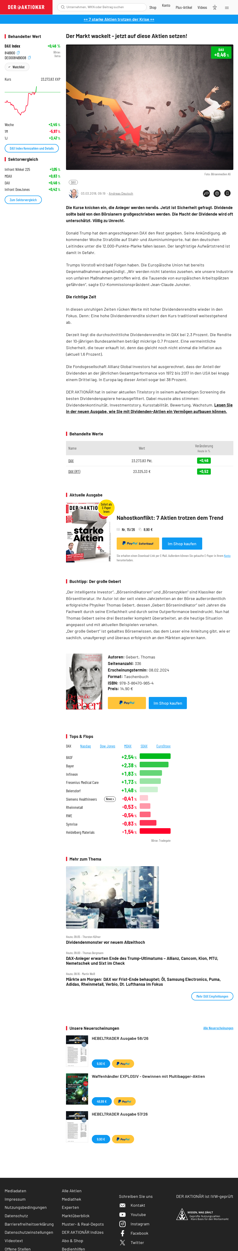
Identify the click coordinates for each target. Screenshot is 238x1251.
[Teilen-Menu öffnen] (206, 193)
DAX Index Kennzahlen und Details (32, 148)
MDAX (128, 745)
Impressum (15, 1199)
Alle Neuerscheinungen (218, 1028)
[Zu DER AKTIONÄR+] (184, 7)
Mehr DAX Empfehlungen (212, 996)
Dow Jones (107, 745)
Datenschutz (16, 1215)
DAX (73, 182)
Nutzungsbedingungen (26, 1207)
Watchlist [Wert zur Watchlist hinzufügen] (18, 67)
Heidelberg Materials (80, 832)
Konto (227, 556)
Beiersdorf (73, 790)
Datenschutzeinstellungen (29, 1232)
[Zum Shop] (153, 7)
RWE (69, 815)
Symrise (71, 824)
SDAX (144, 745)
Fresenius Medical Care (82, 782)
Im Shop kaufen (182, 543)
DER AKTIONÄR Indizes (83, 1232)
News (110, 799)
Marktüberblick (75, 1215)
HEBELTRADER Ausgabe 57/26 (120, 1114)
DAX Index (12, 46)
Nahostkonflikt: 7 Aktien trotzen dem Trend (170, 517)
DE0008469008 (18, 57)
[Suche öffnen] (63, 7)
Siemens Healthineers (81, 799)
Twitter (131, 1242)
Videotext (14, 1240)
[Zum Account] (166, 5)
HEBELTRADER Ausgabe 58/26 (120, 1038)
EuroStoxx (163, 745)
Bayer (70, 765)
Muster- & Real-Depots (83, 1224)
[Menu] (226, 7)
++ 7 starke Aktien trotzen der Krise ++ (119, 19)
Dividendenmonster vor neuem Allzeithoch (105, 942)
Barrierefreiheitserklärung (29, 1224)
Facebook (133, 1233)
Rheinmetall (74, 807)
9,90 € (101, 1063)
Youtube (132, 1214)
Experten (70, 1207)
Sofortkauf (137, 543)
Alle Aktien (72, 1190)
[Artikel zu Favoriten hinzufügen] (227, 193)
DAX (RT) (74, 471)
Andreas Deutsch (121, 193)
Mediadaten (15, 1190)
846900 (12, 52)
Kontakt (132, 1205)
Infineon (72, 774)
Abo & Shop (72, 1240)
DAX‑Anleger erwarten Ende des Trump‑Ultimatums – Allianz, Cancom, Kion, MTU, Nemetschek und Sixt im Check (142, 960)
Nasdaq (85, 745)
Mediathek (71, 1199)
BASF (69, 757)
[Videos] (202, 7)
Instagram (134, 1223)
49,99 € (102, 1101)
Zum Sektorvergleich (23, 199)
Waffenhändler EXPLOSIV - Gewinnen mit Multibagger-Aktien (148, 1076)
